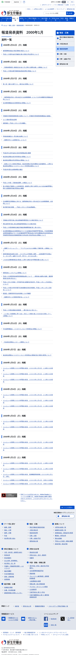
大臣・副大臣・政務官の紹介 (13, 550)
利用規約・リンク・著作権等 (12, 630)
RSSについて (45, 632)
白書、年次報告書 (9, 587)
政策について (59, 522)
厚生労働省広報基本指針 (66, 38)
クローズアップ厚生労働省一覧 (58, 604)
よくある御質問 (49, 9)
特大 (72, 2)
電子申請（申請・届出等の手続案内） (39, 564)
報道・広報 (63, 33)
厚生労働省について (11, 546)
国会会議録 (58, 536)
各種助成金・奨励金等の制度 (64, 530)
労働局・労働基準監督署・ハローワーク (14, 565)
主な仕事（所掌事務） (11, 558)
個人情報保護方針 (30, 630)
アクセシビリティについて (11, 632)
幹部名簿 (7, 553)
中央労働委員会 (9, 571)
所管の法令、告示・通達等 (38, 553)
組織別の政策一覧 (60, 528)
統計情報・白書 (9, 581)
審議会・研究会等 (60, 533)
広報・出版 (63, 54)
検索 (71, 13)
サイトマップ (60, 9)
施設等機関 (7, 568)
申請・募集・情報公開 (37, 560)
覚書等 (32, 555)
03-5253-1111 (12, 649)
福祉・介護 (7, 528)
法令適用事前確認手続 (36, 568)
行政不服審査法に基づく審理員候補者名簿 (39, 593)
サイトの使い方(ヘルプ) (30, 632)
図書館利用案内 (40, 604)
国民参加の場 (71, 9)
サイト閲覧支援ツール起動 (61, 5)
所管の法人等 (27, 604)
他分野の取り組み (9, 536)
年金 (5, 533)
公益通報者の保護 (35, 578)
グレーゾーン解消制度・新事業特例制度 (39, 575)
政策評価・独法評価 (61, 541)
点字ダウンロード (46, 5)
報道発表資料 (64, 49)
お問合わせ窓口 (38, 9)
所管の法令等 (34, 546)
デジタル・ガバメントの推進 (39, 584)
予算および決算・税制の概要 (64, 539)
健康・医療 (7, 525)
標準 (63, 2)
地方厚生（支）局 (9, 561)
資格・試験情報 (9, 574)
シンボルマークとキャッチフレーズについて (53, 630)
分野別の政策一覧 (60, 525)
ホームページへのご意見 (60, 632)
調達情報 (32, 571)
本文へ (29, 9)
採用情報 (7, 577)
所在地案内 (7, 555)
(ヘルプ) (72, 5)
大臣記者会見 (64, 44)
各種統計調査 (8, 585)
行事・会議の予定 (65, 59)
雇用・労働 (7, 530)
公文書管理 (33, 587)
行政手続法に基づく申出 (37, 590)
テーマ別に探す (9, 522)
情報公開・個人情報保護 (37, 581)
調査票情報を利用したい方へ (13, 590)
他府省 (17, 604)
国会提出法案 (34, 550)
